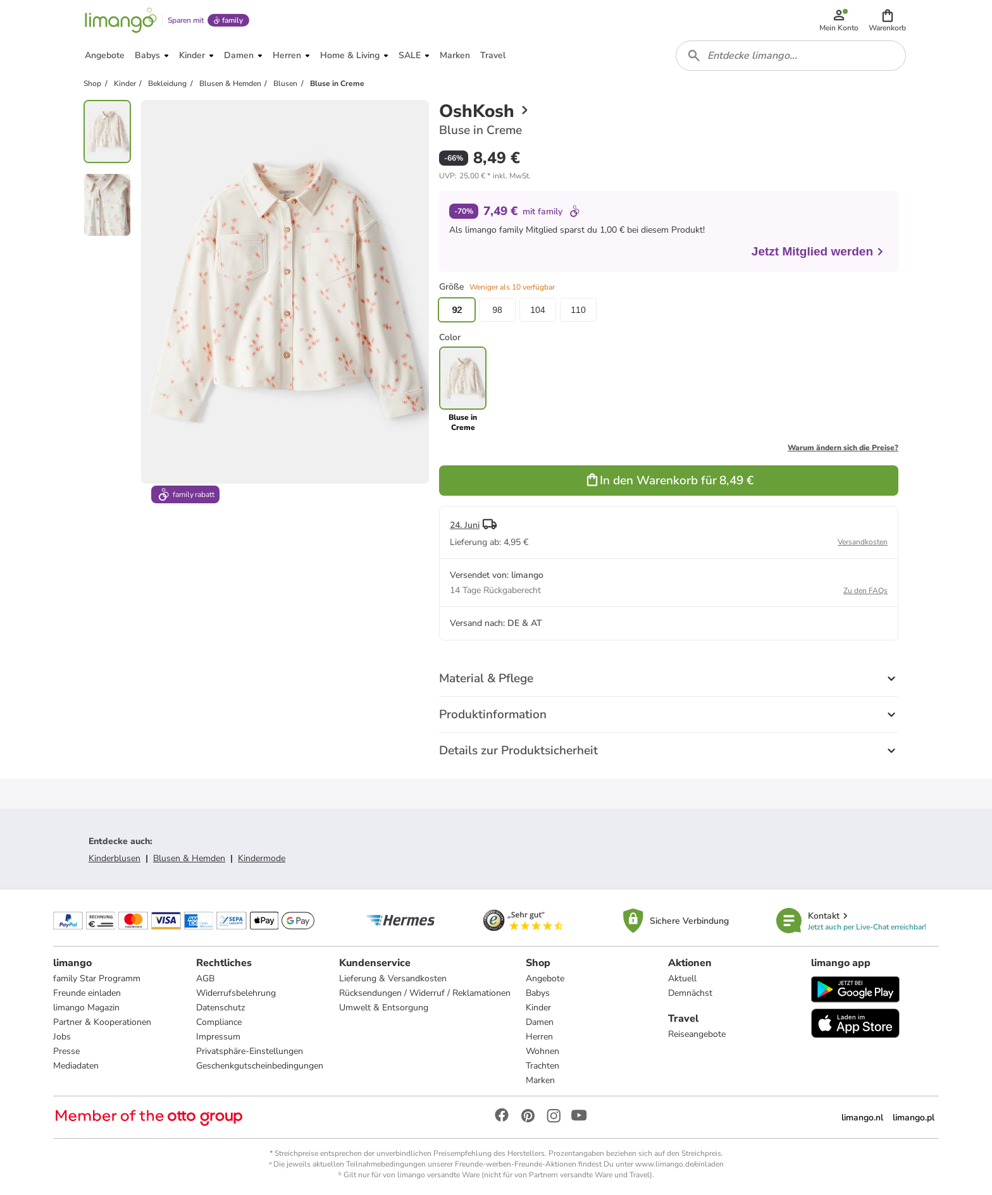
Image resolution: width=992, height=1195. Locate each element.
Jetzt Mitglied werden (818, 251)
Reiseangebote (697, 1034)
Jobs (62, 1037)
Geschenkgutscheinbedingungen (259, 1066)
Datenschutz (220, 1008)
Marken (540, 1080)
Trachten (542, 1066)
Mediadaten (76, 1066)
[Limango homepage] (121, 20)
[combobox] (791, 55)
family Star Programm (96, 978)
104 (537, 310)
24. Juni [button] (465, 525)
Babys (538, 993)
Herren (539, 1037)
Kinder (538, 1008)
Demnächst (690, 993)
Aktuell (682, 978)
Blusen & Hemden (189, 858)
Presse (66, 1051)
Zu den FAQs (865, 590)
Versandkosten (863, 542)
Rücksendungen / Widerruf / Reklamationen (425, 993)
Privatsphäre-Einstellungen (249, 1051)
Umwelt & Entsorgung (383, 1008)
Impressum (218, 1037)
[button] (887, 20)
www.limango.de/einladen (679, 1164)
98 (497, 310)
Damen (540, 1022)
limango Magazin (86, 1008)
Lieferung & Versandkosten (393, 978)
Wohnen (542, 1051)
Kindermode (261, 858)
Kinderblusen (114, 858)
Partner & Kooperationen (102, 1022)
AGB (205, 978)
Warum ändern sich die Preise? (843, 448)
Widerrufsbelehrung (236, 993)
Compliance (219, 1022)
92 (457, 310)
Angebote (545, 978)
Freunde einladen (87, 993)
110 (578, 310)
